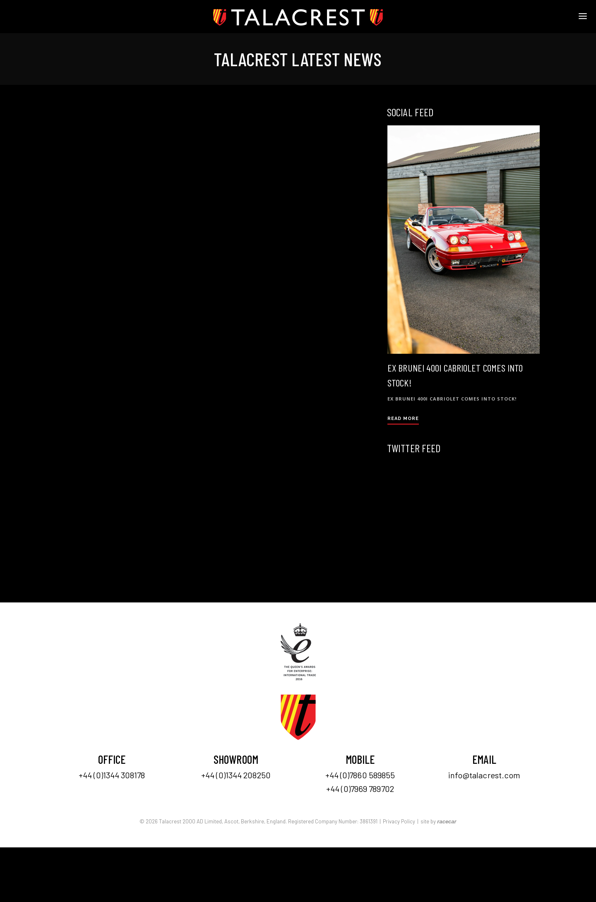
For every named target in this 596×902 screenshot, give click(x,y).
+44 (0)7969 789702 (360, 789)
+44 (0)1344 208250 (236, 775)
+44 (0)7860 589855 (360, 775)
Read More (403, 418)
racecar (446, 821)
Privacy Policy (399, 821)
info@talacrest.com (484, 775)
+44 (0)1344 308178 (112, 775)
